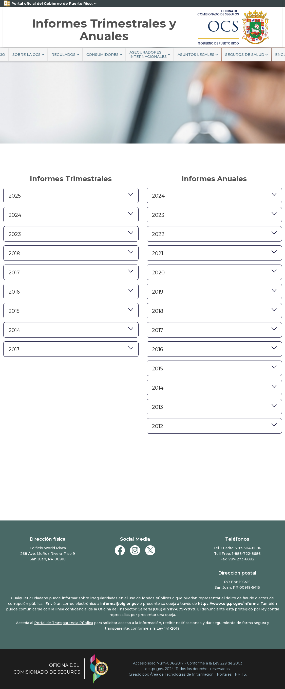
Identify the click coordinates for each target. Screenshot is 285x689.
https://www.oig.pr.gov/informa (228, 603)
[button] (28, 54)
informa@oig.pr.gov (119, 603)
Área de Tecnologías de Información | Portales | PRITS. (198, 674)
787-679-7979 (181, 609)
